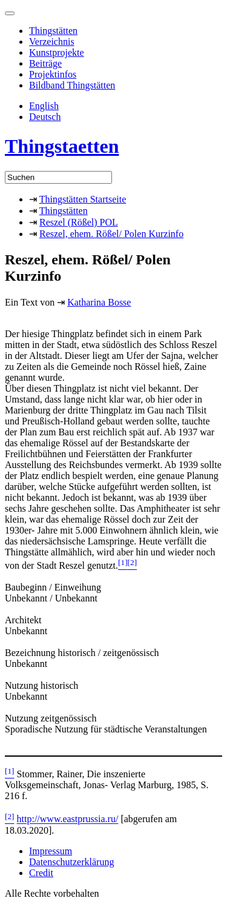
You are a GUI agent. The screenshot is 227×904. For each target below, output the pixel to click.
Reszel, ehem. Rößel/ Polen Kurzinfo (111, 234)
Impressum (50, 851)
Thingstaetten (62, 146)
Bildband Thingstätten (72, 85)
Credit (41, 873)
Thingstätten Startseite (83, 199)
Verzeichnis (51, 41)
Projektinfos (52, 74)
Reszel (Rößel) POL (78, 222)
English (44, 106)
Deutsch (45, 117)
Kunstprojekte (56, 52)
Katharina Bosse (99, 302)
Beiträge (45, 63)
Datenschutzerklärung (71, 862)
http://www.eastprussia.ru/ (68, 819)
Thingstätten (53, 30)
